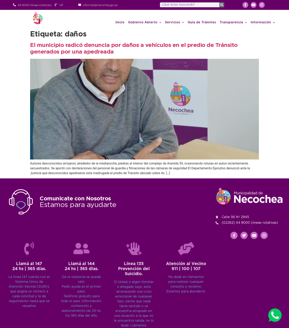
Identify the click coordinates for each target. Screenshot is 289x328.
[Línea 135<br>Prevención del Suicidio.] (133, 291)
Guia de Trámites (202, 22)
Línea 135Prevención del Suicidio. (134, 312)
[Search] (221, 4)
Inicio (119, 22)
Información (263, 22)
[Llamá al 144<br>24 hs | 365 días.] (81, 291)
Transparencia (233, 22)
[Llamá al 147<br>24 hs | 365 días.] (29, 291)
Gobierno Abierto (144, 22)
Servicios (174, 22)
